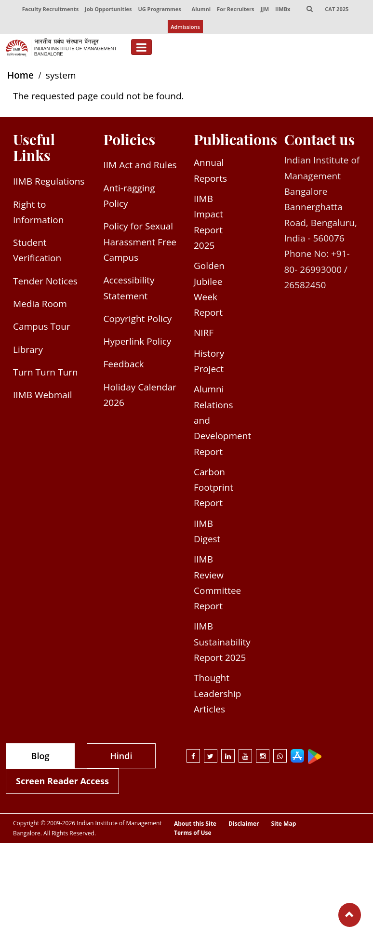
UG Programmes (159, 9)
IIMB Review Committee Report (217, 582)
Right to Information (38, 212)
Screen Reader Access (62, 781)
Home (20, 75)
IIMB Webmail (42, 395)
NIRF (203, 332)
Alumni (201, 9)
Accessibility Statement (129, 288)
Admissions (185, 26)
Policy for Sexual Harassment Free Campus (140, 242)
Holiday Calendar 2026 (140, 395)
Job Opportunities (108, 9)
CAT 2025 (336, 9)
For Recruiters (235, 9)
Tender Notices (45, 281)
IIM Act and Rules (140, 165)
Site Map (283, 824)
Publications (235, 139)
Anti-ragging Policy (129, 196)
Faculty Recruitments (50, 9)
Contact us (319, 139)
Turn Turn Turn (45, 372)
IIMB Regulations (48, 181)
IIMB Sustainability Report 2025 (222, 642)
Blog (40, 756)
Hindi (121, 756)
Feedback (124, 364)
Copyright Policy (138, 318)
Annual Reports (210, 170)
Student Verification (37, 250)
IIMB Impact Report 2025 (208, 222)
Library (28, 349)
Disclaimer (243, 824)
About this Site (195, 824)
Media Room (40, 303)
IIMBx (282, 9)
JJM (264, 9)
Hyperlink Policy (138, 341)
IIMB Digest (207, 531)
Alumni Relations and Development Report (222, 420)
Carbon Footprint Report (213, 488)
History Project (209, 361)
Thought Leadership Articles (217, 693)
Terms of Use (193, 833)
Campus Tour (41, 326)
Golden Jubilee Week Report (209, 289)
